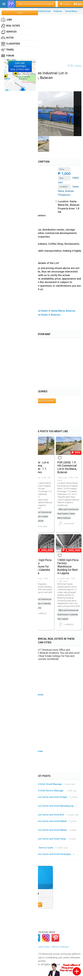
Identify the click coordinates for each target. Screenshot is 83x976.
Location (65, 4)
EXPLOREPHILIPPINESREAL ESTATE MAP (20, 66)
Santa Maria (71, 11)
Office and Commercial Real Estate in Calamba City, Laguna (40, 603)
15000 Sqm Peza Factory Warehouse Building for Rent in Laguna (67, 566)
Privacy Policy (42, 947)
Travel (7, 50)
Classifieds (10, 44)
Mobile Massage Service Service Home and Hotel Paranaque (40, 854)
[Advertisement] (41, 37)
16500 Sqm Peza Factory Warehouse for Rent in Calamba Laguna (40, 566)
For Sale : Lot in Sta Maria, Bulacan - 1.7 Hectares (39, 467)
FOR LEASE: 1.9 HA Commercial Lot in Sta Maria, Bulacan (67, 467)
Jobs (6, 20)
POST (20, 13)
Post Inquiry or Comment (41, 401)
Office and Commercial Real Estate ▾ (35, 4)
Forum (7, 56)
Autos (7, 38)
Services (9, 32)
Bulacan (58, 11)
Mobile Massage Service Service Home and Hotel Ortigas (38, 797)
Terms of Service (59, 947)
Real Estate (10, 26)
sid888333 (42, 613)
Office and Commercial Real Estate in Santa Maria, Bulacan (40, 516)
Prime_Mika (42, 526)
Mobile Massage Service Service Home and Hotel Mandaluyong (41, 806)
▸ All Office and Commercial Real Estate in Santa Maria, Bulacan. (39, 310)
